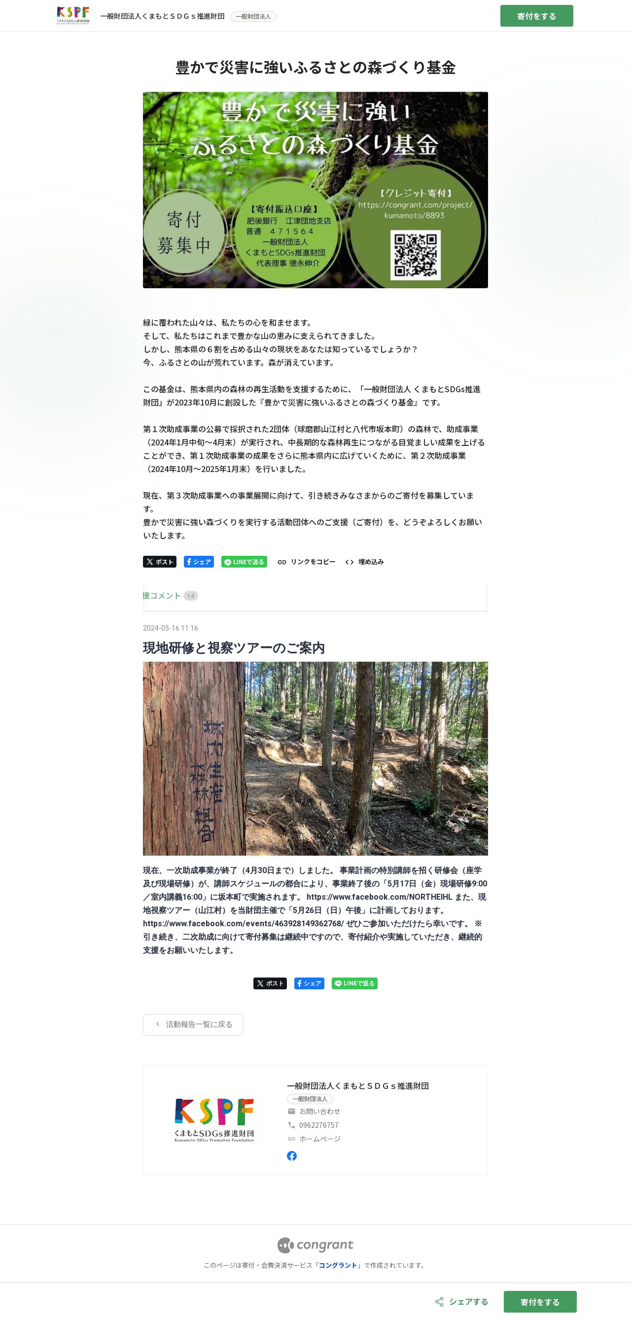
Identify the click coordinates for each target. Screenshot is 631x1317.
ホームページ (320, 1139)
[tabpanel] (315, 828)
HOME (154, 595)
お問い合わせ (320, 1111)
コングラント (338, 1265)
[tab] (154, 595)
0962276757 (319, 1125)
